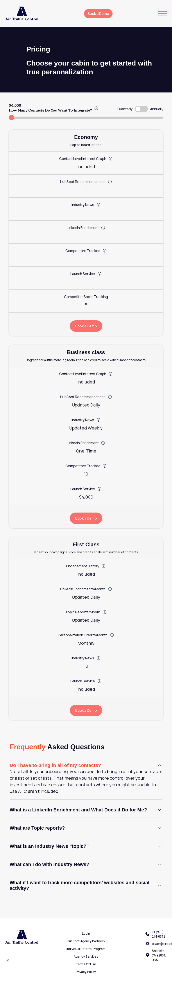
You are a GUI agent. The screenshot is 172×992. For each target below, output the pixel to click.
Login (86, 933)
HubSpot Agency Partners (86, 941)
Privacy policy (86, 972)
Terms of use (86, 964)
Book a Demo (98, 13)
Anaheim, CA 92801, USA (159, 955)
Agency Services (86, 956)
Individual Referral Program (85, 949)
